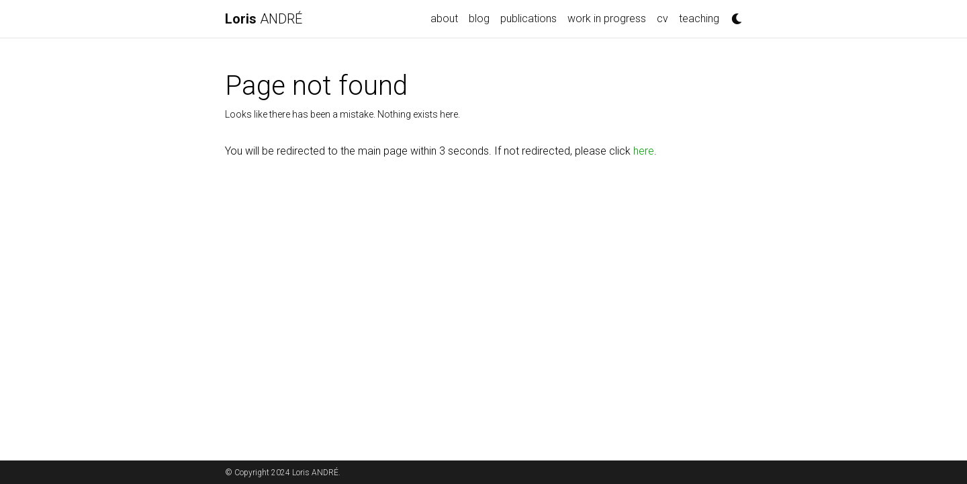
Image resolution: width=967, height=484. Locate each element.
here (643, 151)
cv (662, 18)
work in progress (606, 18)
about (444, 18)
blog (479, 18)
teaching (699, 18)
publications (528, 18)
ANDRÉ (263, 19)
